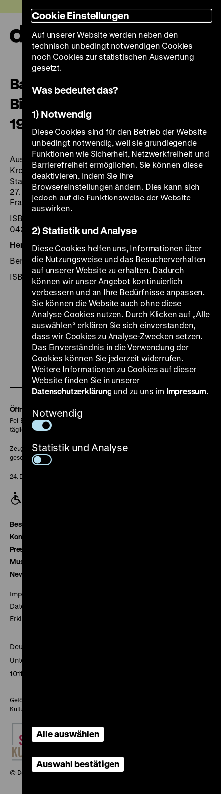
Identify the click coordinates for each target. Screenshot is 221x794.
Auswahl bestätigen (77, 764)
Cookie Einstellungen (80, 15)
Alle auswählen (67, 734)
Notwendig (57, 418)
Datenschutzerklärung (71, 391)
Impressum (186, 391)
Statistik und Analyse (80, 453)
